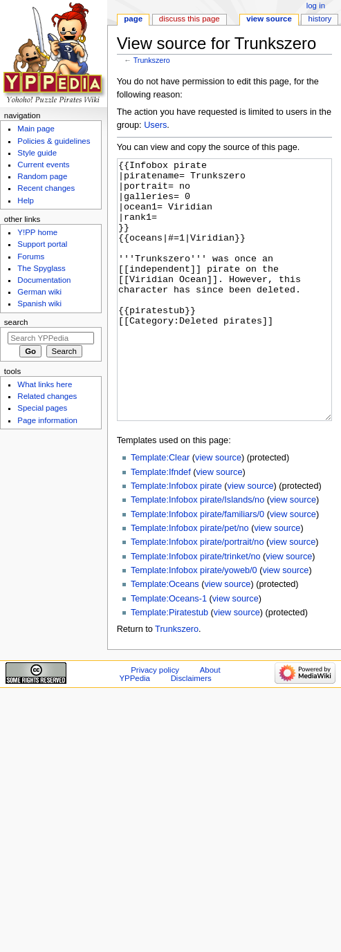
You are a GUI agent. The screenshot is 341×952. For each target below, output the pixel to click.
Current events (43, 164)
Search (16, 322)
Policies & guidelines (53, 141)
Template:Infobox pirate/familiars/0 (197, 566)
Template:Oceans (165, 636)
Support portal (42, 244)
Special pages (42, 408)
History (320, 19)
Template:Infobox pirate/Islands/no (197, 552)
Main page (36, 128)
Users (155, 125)
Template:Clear (160, 509)
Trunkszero (151, 60)
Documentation (44, 280)
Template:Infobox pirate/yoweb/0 (194, 622)
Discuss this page (189, 19)
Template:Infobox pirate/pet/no (190, 580)
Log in (315, 5)
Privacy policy (155, 722)
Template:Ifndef (161, 524)
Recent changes (46, 188)
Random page (42, 176)
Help (25, 200)
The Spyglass (41, 268)
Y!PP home (37, 232)
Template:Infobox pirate (176, 538)
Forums (30, 256)
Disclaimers (191, 730)
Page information (47, 420)
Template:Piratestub (169, 664)
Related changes (47, 396)
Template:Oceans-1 (169, 650)
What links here (44, 384)
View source (269, 19)
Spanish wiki (39, 303)
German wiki (39, 292)
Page (133, 19)
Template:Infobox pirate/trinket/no (196, 608)
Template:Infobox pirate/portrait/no (197, 594)
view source (218, 509)
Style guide (37, 153)
